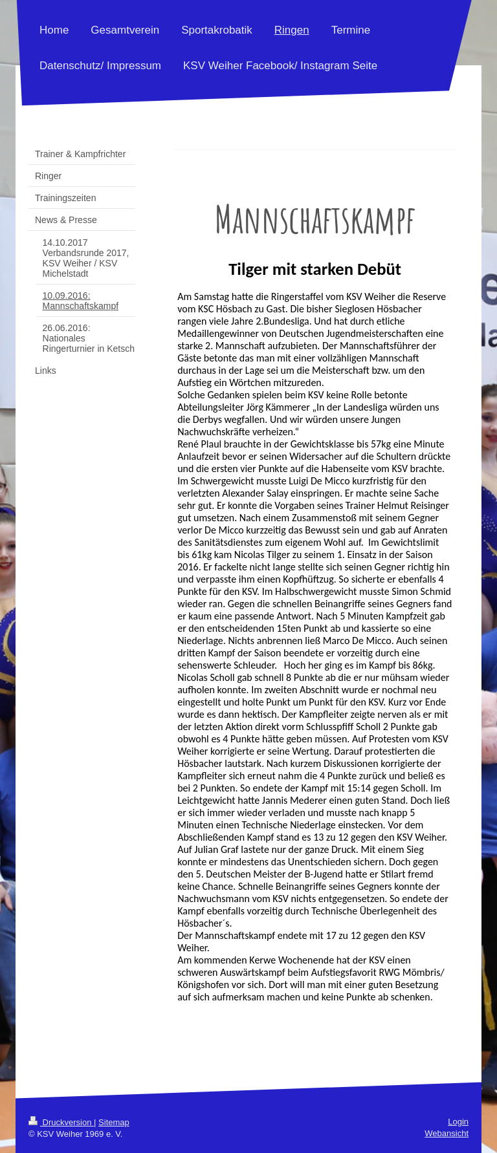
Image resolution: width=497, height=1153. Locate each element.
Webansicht (447, 1133)
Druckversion (61, 1122)
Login (458, 1121)
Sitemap (113, 1122)
